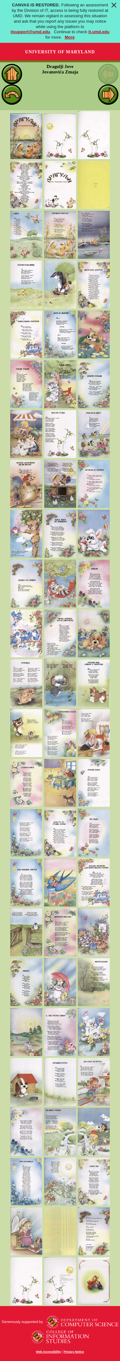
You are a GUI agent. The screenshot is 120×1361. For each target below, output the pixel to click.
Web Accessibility (48, 1351)
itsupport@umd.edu (30, 31)
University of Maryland (60, 52)
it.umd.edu (98, 31)
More (70, 37)
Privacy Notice (74, 1351)
